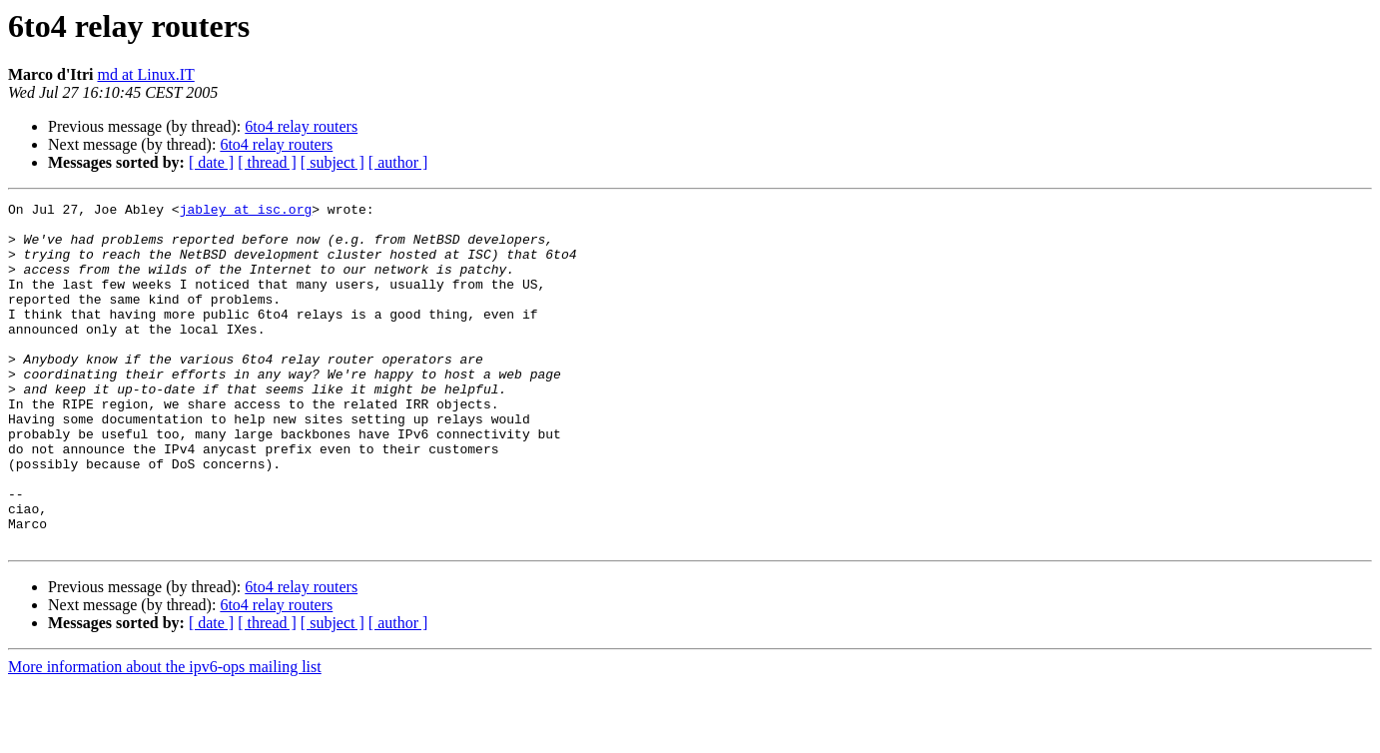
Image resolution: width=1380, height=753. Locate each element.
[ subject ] (332, 162)
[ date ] (211, 162)
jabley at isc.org (246, 212)
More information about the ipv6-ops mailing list (165, 735)
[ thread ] (267, 162)
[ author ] (398, 162)
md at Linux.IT (145, 74)
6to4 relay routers (301, 126)
